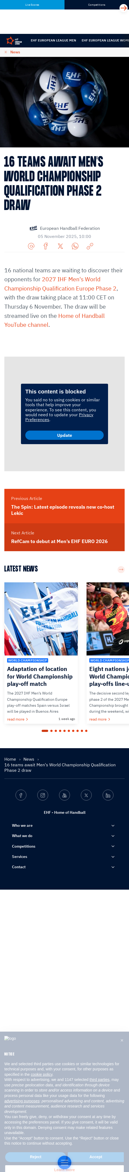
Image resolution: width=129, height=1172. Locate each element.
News (15, 52)
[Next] (123, 8)
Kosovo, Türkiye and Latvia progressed (64, 360)
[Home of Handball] (64, 1162)
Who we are (22, 1107)
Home (10, 1041)
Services (19, 1138)
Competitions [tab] (96, 5)
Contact (19, 1149)
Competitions (23, 1128)
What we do (22, 1118)
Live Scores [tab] (32, 5)
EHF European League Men (53, 40)
